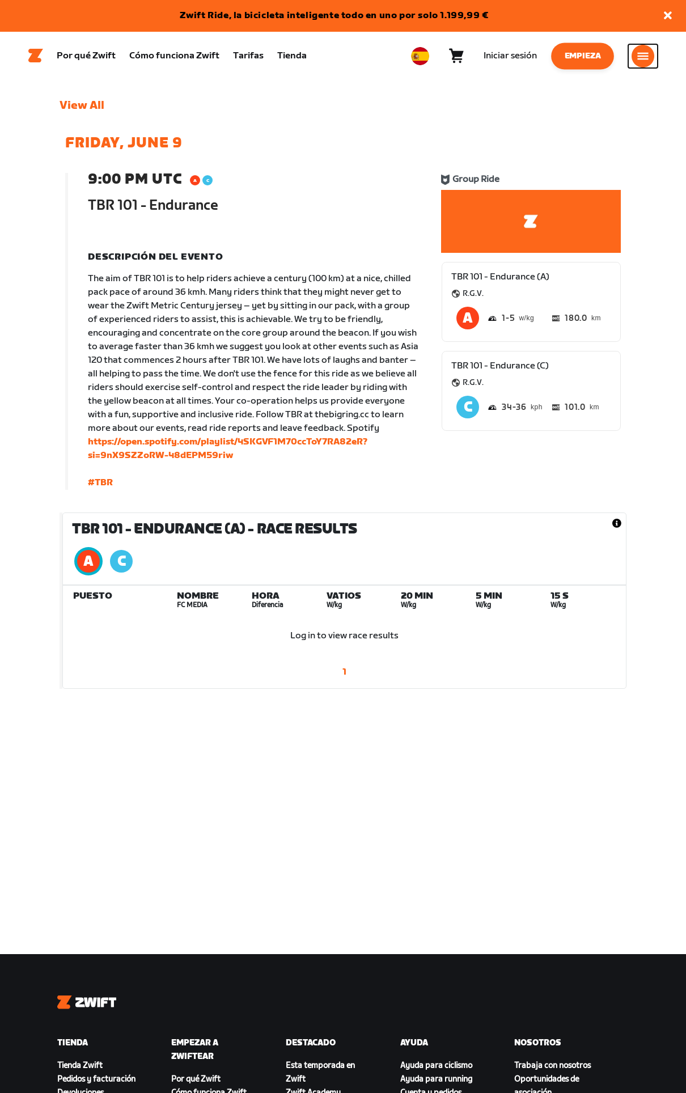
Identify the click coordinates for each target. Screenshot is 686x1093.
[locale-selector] (420, 57)
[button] (667, 16)
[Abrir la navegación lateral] (643, 57)
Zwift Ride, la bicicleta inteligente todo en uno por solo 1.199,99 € (334, 15)
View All (82, 108)
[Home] (35, 57)
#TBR (100, 485)
